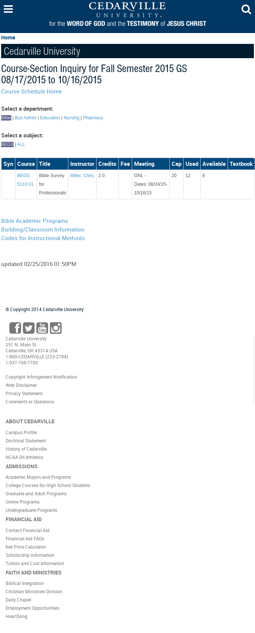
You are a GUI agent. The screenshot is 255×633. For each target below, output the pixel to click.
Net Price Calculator (26, 547)
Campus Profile (21, 432)
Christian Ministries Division (34, 591)
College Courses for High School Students (48, 485)
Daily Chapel (18, 600)
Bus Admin (25, 117)
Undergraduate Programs (31, 510)
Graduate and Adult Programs (36, 493)
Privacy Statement (24, 393)
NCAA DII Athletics (24, 457)
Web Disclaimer (21, 385)
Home (8, 37)
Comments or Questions (30, 401)
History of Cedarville (26, 449)
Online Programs (22, 502)
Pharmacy (93, 117)
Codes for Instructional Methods (43, 238)
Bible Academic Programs (34, 220)
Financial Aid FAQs (25, 538)
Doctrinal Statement (26, 441)
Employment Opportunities (32, 608)
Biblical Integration (25, 583)
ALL (21, 144)
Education (50, 117)
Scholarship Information (30, 555)
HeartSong (16, 616)
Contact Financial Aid (28, 530)
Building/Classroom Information (42, 229)
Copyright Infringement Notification (41, 377)
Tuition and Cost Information (35, 563)
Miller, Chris (82, 175)
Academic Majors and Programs (38, 477)
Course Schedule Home (31, 91)
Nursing (71, 117)
